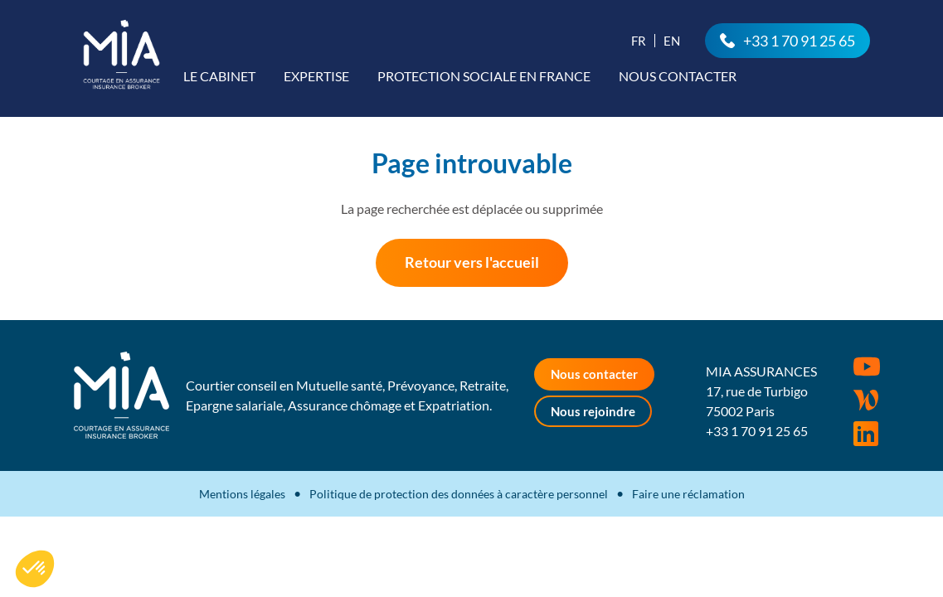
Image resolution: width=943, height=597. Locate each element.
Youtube (866, 366)
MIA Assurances (121, 54)
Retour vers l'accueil (472, 262)
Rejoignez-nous (865, 433)
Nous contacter (677, 76)
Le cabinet (219, 76)
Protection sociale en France (484, 76)
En (672, 40)
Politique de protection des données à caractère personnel (458, 494)
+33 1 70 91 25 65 (799, 41)
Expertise (316, 76)
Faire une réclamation (688, 494)
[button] (35, 569)
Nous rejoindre (593, 411)
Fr (638, 40)
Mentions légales (242, 494)
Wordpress (865, 400)
